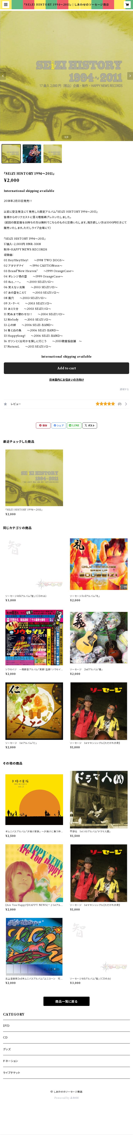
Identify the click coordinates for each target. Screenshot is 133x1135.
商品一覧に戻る (66, 1001)
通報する (124, 389)
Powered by (66, 1097)
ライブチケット (11, 1073)
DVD (6, 1025)
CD (6, 1037)
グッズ (7, 1049)
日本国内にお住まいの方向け (66, 379)
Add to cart (66, 368)
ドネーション (10, 1061)
